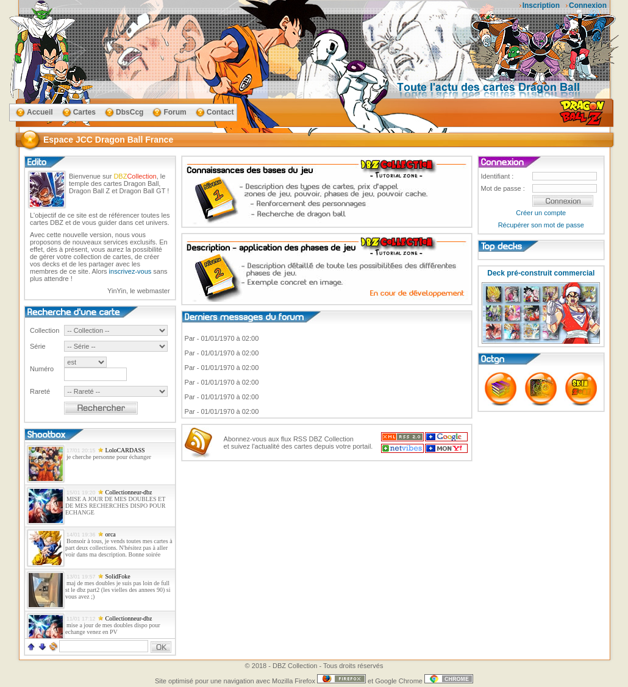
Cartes (84, 112)
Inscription (541, 5)
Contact (220, 112)
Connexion (588, 5)
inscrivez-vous (130, 271)
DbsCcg (129, 112)
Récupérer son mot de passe (541, 225)
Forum (174, 112)
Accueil (40, 112)
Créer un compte (541, 212)
